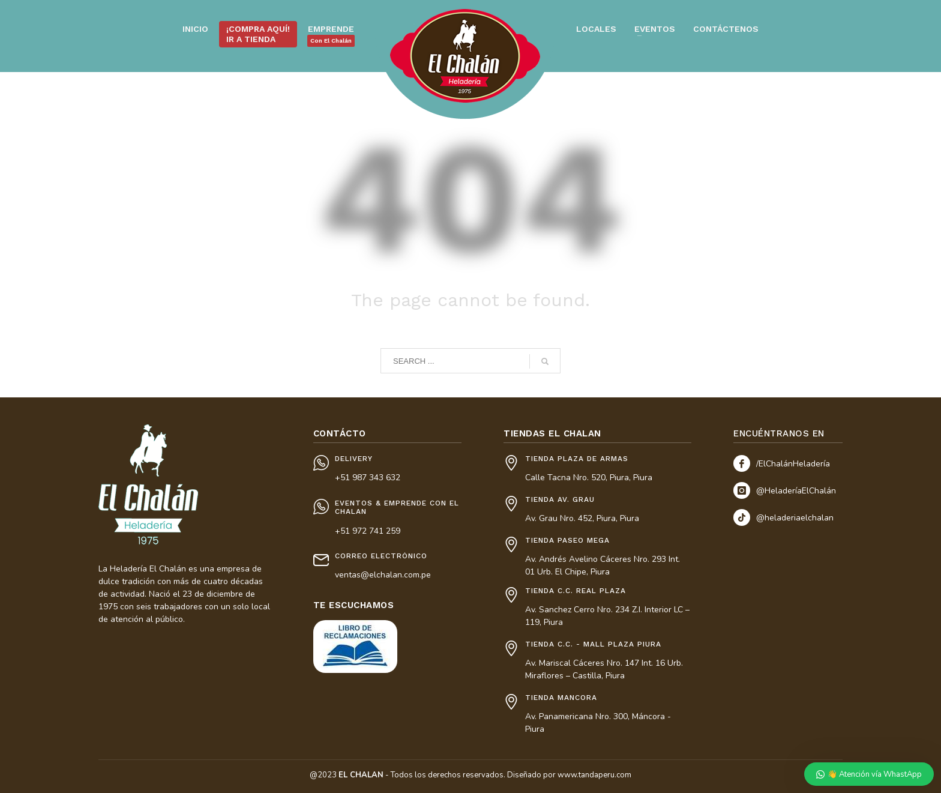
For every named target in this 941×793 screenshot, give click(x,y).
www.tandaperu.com (594, 775)
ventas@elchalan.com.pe (383, 574)
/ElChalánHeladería (793, 463)
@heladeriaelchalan (795, 517)
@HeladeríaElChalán (796, 490)
